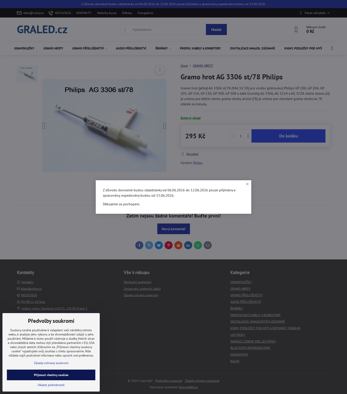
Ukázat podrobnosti (51, 385)
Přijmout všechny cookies (51, 375)
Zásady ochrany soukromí (51, 363)
